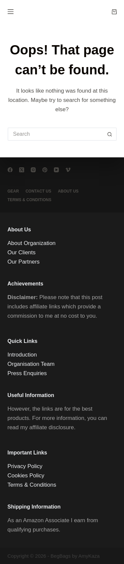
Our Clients (22, 252)
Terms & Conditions (32, 485)
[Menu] (11, 12)
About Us (68, 191)
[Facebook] (10, 169)
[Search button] (110, 134)
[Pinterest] (44, 169)
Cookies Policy (26, 475)
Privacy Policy (25, 466)
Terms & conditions (30, 200)
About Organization (32, 243)
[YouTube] (56, 169)
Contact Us (38, 191)
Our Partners (24, 262)
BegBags (61, 556)
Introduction (22, 355)
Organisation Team (31, 364)
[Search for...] (55, 134)
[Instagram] (33, 169)
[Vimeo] (67, 169)
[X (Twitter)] (21, 169)
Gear (13, 191)
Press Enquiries (27, 373)
